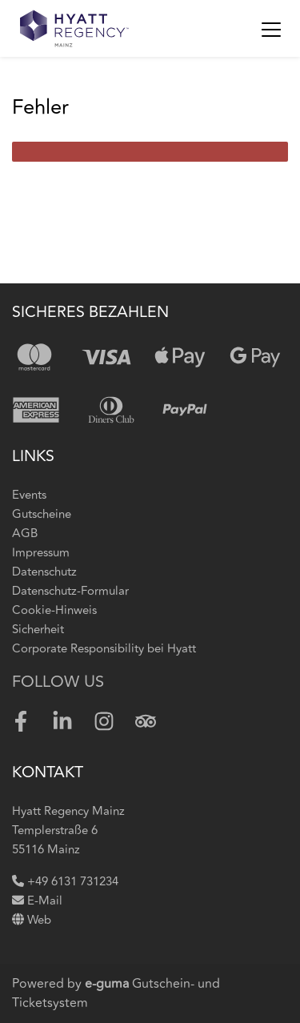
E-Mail (37, 901)
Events (29, 495)
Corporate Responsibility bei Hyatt (104, 649)
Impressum (41, 553)
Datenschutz (44, 572)
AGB (25, 533)
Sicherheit (38, 629)
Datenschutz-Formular (70, 591)
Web (31, 920)
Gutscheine (41, 514)
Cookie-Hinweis (54, 610)
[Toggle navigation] (271, 29)
